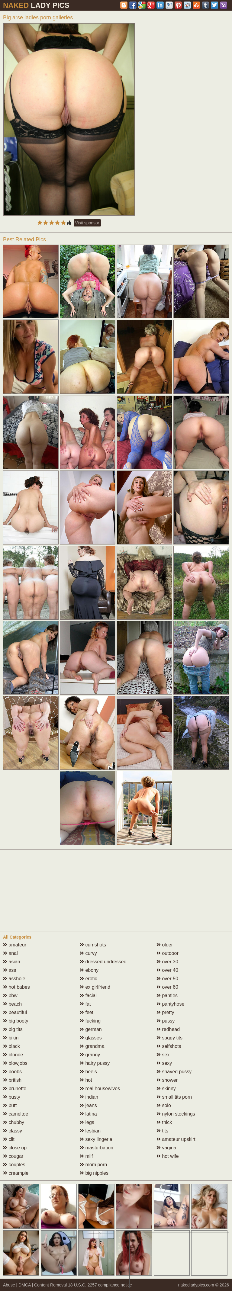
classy (12, 1130)
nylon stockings (175, 1113)
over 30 (167, 961)
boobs (12, 1071)
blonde (13, 1054)
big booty (15, 1020)
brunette (14, 1088)
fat (85, 1004)
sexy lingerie (96, 1139)
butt (10, 1105)
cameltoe (15, 1113)
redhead (168, 1029)
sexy (164, 1063)
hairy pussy (95, 1063)
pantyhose (170, 1004)
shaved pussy (174, 1071)
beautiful (15, 1012)
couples (14, 1164)
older (164, 944)
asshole (14, 978)
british (12, 1080)
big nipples (94, 1173)
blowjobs (15, 1063)
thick (164, 1122)
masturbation (96, 1147)
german (91, 1029)
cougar (13, 1156)
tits (162, 1130)
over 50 (167, 978)
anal (10, 953)
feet (86, 1012)
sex (162, 1054)
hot (86, 1080)
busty (11, 1097)
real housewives (100, 1088)
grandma (92, 1046)
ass (9, 970)
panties (167, 995)
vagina (166, 1147)
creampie (15, 1173)
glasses (91, 1037)
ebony (89, 970)
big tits (13, 1029)
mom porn (93, 1164)
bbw (10, 995)
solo (163, 1105)
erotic (88, 978)
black (11, 1046)
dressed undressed (103, 961)
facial (88, 995)
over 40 (167, 970)
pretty (165, 1012)
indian (89, 1097)
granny (90, 1054)
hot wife (167, 1156)
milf (86, 1156)
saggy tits (169, 1037)
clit (8, 1139)
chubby (13, 1122)
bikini (11, 1037)
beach (12, 1004)
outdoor (167, 953)
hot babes (16, 987)
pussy (165, 1020)
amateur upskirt (175, 1139)
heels (88, 1071)
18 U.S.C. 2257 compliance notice (100, 1285)
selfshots (168, 1046)
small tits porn (174, 1097)
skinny (166, 1088)
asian (11, 961)
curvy (88, 953)
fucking (90, 1020)
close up (15, 1147)
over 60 (167, 987)
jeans (88, 1105)
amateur (14, 944)
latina (88, 1113)
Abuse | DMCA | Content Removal (35, 1285)
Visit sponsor (87, 222)
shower (167, 1080)
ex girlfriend (95, 987)
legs (87, 1122)
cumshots (93, 944)
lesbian (90, 1130)
